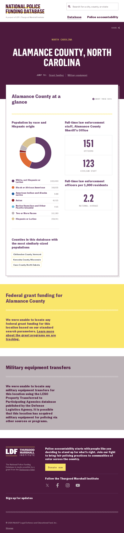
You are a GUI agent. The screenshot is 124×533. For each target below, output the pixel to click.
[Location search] (95, 6)
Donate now (55, 467)
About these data (102, 99)
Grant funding (56, 75)
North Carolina (62, 39)
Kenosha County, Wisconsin (27, 259)
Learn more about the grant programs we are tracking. (31, 335)
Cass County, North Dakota (27, 264)
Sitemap (9, 528)
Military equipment (78, 75)
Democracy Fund (26, 469)
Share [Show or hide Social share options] (115, 28)
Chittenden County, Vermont (27, 254)
